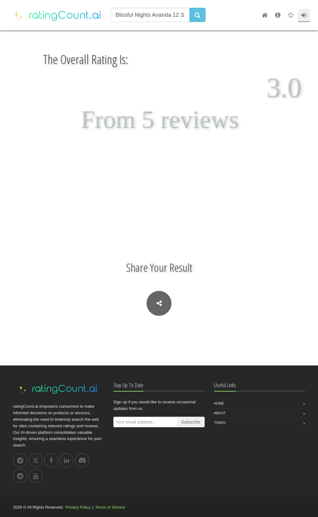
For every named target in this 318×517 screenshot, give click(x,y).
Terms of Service (110, 507)
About (220, 413)
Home (219, 403)
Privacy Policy (77, 507)
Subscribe (190, 421)
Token (220, 422)
